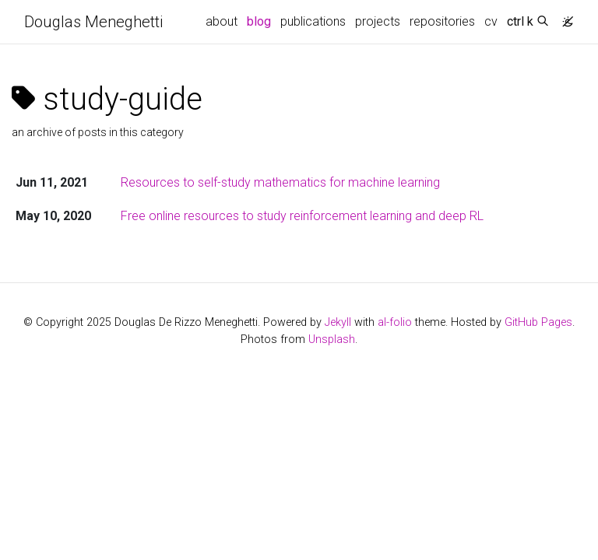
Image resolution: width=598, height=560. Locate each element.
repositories (442, 21)
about (221, 21)
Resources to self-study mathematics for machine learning (280, 182)
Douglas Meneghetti (93, 21)
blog (259, 21)
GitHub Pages (538, 322)
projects (377, 21)
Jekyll (338, 322)
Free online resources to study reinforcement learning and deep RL (302, 215)
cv (491, 21)
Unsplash (331, 339)
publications (313, 21)
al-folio (395, 322)
